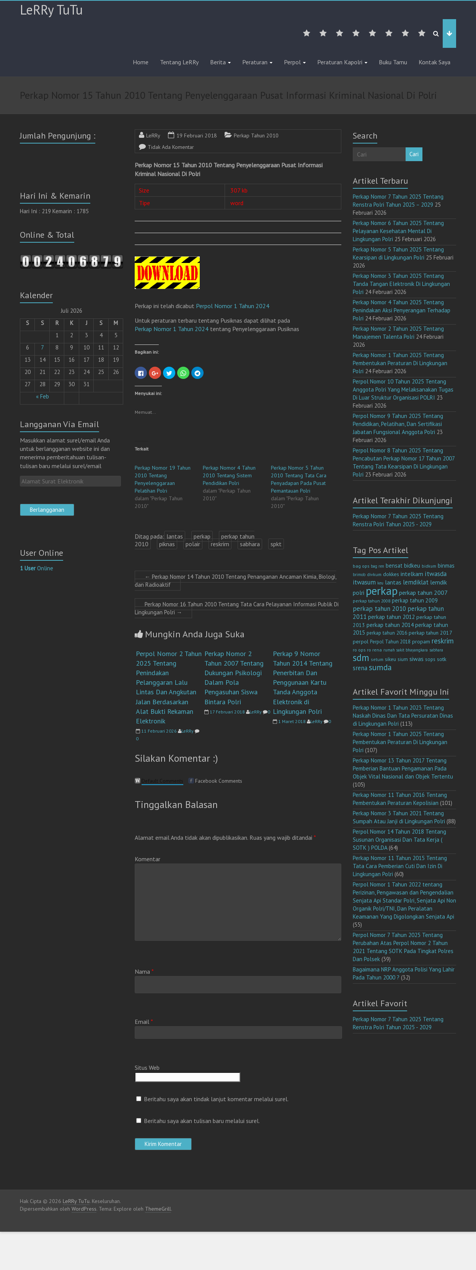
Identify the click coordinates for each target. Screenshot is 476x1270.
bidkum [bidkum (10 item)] (429, 566)
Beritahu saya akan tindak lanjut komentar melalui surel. (216, 1099)
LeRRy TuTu (51, 9)
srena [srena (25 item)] (360, 668)
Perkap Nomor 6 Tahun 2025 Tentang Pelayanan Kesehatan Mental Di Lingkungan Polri (398, 231)
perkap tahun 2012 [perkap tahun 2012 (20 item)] (391, 616)
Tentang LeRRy (179, 62)
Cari (414, 154)
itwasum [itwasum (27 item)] (364, 582)
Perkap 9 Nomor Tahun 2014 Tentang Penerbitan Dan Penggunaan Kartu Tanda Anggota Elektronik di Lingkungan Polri (303, 682)
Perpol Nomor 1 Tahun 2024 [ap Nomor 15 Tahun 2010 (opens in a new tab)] (232, 306)
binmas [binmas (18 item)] (446, 565)
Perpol (292, 62)
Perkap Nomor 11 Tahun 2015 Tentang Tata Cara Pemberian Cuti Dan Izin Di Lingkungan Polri (400, 866)
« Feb (42, 396)
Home (140, 62)
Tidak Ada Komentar (171, 147)
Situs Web (147, 1067)
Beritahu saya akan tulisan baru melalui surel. (202, 1121)
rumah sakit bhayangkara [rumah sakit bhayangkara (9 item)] (405, 650)
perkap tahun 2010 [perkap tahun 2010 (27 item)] (379, 608)
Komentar (147, 859)
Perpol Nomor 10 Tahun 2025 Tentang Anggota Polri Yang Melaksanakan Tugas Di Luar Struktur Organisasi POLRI (403, 389)
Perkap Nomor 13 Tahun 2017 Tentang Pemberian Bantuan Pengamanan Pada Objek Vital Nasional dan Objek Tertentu (403, 768)
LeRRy (153, 135)
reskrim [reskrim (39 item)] (443, 640)
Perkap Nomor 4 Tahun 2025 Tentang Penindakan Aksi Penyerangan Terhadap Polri (401, 310)
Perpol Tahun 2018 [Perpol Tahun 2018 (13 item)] (390, 641)
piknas (167, 544)
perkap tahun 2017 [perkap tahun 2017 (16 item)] (430, 632)
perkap (202, 536)
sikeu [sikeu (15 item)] (390, 659)
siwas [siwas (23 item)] (416, 659)
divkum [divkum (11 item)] (374, 574)
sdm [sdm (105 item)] (361, 657)
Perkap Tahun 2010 (256, 135)
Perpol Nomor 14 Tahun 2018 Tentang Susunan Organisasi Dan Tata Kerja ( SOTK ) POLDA (399, 839)
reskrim (220, 544)
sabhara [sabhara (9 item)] (436, 650)
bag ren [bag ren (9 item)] (377, 566)
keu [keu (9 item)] (380, 583)
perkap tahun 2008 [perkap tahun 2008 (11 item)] (371, 601)
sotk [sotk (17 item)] (442, 659)
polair (193, 544)
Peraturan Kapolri (339, 62)
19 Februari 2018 (196, 135)
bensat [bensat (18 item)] (394, 565)
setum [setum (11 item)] (377, 659)
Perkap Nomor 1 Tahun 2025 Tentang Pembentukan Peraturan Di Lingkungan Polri (400, 363)
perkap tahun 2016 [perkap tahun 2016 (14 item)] (387, 633)
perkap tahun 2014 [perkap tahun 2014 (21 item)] (390, 624)
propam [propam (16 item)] (421, 641)
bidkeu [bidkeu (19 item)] (412, 565)
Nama (144, 971)
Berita (218, 62)
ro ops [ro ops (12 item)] (359, 650)
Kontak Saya (434, 62)
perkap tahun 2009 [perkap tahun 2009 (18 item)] (415, 600)
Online (36, 568)
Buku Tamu (393, 62)
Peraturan (254, 62)
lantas (174, 536)
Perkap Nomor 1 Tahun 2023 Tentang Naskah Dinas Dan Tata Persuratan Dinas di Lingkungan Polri (403, 715)
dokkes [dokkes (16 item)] (391, 574)
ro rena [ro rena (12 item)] (374, 650)
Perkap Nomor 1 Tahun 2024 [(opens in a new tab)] (172, 329)
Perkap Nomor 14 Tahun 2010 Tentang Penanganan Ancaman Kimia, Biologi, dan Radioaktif (235, 580)
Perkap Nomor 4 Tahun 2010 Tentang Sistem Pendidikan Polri (229, 475)
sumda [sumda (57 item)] (380, 667)
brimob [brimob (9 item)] (359, 574)
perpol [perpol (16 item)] (360, 641)
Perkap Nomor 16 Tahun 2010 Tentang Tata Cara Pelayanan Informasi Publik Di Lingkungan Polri (237, 608)
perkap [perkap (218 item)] (382, 590)
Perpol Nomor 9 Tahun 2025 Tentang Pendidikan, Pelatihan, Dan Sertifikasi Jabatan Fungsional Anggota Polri (398, 424)
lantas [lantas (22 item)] (393, 582)
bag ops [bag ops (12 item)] (361, 566)
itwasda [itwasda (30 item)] (436, 573)
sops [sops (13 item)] (430, 659)
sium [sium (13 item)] (403, 659)
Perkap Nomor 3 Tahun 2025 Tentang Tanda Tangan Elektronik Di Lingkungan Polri (401, 283)
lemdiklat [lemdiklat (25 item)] (416, 582)
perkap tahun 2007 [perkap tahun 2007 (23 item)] (423, 592)
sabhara (250, 544)
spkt (276, 544)
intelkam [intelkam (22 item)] (412, 574)
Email (144, 1021)
